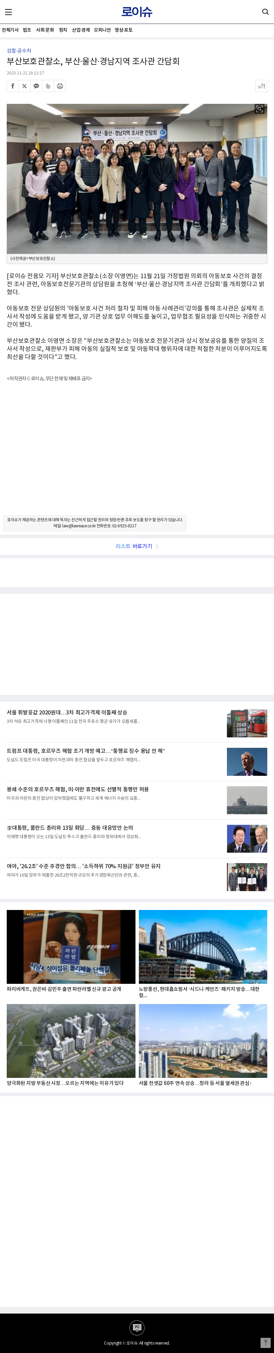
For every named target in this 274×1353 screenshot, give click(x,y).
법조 (27, 30)
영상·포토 (123, 30)
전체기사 (10, 30)
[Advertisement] (137, 454)
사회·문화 (45, 30)
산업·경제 (81, 30)
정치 (63, 30)
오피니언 (102, 30)
